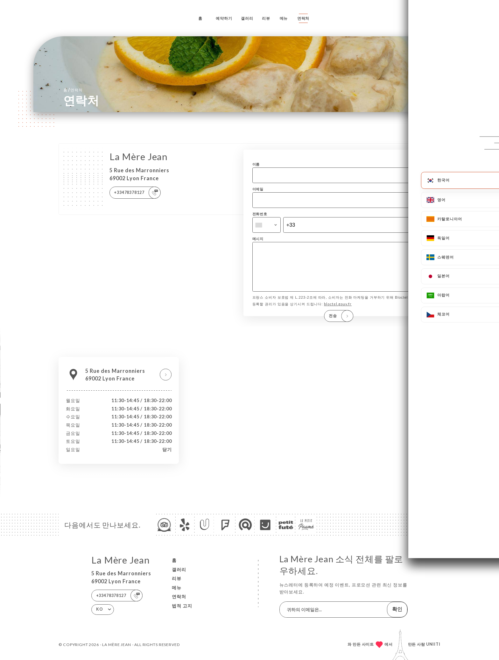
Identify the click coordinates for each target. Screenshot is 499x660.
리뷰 (266, 18)
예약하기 (224, 18)
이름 (256, 164)
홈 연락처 (73, 89)
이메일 (258, 189)
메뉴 (284, 18)
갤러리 (247, 18)
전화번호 (259, 214)
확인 (397, 609)
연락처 (303, 18)
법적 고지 (182, 605)
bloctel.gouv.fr (338, 313)
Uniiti (433, 644)
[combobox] (266, 225)
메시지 (258, 239)
